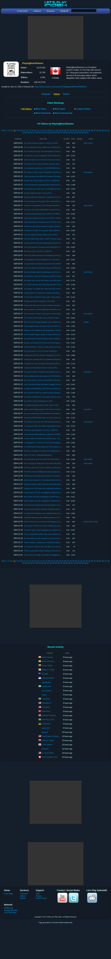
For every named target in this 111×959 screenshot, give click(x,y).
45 (29, 133)
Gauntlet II (87, 372)
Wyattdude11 (46, 682)
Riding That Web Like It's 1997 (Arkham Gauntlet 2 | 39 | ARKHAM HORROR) (52, 305)
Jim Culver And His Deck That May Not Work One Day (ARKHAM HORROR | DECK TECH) (57, 284)
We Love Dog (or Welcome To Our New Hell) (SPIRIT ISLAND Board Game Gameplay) (56, 463)
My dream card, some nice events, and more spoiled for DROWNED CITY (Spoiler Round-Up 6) (59, 280)
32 (81, 130)
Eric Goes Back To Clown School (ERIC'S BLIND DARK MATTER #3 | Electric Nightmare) (57, 380)
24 (60, 130)
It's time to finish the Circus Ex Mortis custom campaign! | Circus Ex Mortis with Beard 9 (56, 467)
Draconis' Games (48, 740)
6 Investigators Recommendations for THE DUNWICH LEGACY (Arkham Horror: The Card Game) (60, 260)
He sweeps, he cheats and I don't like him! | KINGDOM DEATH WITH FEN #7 (52, 289)
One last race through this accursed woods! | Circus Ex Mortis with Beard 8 (51, 505)
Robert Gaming (47, 657)
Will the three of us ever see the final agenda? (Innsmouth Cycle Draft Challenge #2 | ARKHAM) (59, 522)
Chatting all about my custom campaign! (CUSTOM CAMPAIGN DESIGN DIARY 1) (54, 355)
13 (30, 130)
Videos (23, 896)
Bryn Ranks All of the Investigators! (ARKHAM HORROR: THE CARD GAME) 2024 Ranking (57, 497)
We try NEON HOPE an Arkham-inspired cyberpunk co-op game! (47, 393)
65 (83, 133)
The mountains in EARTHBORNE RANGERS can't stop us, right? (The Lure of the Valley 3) (57, 309)
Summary (46, 94)
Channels (24, 894)
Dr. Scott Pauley (48, 753)
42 (108, 130)
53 (51, 133)
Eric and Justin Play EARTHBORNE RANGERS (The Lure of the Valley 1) (51, 413)
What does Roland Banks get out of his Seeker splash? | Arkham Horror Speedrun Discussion (58, 418)
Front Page (8, 894)
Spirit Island (88, 143)
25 (62, 130)
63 (77, 133)
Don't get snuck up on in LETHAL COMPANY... (41, 351)
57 (61, 133)
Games (66, 94)
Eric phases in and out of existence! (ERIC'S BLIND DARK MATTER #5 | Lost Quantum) (56, 276)
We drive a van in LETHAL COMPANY (38, 251)
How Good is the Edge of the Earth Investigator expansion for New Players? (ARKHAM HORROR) (60, 555)
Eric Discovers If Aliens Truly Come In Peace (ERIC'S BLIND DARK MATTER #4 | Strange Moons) (60, 314)
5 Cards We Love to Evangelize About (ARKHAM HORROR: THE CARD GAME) (53, 156)
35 (89, 130)
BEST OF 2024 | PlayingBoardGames (38, 455)
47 (34, 133)
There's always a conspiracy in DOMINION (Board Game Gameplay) (49, 542)
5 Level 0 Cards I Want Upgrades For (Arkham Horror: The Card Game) (50, 530)
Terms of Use (41, 898)
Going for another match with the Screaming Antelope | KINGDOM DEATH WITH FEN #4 (56, 484)
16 (38, 130)
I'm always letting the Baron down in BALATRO (41, 405)
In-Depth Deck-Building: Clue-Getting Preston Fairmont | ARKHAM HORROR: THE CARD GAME (59, 513)
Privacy (39, 896)
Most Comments (43, 113)
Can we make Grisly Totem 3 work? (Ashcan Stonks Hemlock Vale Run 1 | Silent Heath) (56, 239)
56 (58, 133)
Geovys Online (47, 665)
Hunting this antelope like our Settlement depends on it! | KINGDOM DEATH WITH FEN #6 (57, 359)
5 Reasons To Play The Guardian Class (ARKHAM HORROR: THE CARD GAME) (54, 230)
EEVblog (45, 674)
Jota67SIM (46, 728)
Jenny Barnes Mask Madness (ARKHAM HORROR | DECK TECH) (48, 434)
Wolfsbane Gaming (49, 715)
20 (49, 130)
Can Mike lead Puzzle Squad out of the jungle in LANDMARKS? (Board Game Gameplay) (57, 447)
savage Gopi (46, 686)
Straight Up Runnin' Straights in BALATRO (39, 301)
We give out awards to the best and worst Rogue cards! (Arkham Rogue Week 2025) (55, 343)
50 (42, 133)
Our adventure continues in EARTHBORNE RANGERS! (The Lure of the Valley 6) (54, 168)
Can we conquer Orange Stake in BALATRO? (40, 235)
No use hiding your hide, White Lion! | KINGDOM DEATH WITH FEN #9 (50, 147)
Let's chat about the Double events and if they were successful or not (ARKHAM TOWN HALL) (58, 268)
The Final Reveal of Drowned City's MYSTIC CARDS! (43, 222)
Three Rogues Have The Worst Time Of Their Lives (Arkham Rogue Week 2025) (53, 326)
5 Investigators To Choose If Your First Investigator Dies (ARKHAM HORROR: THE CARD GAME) (60, 443)
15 (35, 130)
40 (103, 130)
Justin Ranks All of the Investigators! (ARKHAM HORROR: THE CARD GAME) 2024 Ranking (58, 501)
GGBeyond (8, 908)
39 (100, 130)
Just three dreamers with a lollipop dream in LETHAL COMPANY (47, 517)
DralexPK (45, 749)
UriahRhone (46, 724)
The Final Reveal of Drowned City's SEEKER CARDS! (44, 247)
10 (22, 130)
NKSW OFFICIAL (48, 661)
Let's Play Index (10, 912)
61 (72, 133)
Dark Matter (88, 172)
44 (26, 133)
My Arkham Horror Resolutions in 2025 (38, 401)
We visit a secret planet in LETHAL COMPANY (41, 430)
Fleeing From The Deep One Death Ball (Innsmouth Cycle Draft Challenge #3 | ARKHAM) (56, 488)
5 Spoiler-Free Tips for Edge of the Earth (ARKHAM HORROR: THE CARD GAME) (54, 363)
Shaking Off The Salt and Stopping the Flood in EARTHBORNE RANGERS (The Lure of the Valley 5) (61, 243)
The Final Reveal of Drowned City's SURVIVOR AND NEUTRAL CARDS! (50, 201)
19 (46, 130)
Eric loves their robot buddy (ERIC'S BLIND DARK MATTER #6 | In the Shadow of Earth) (56, 210)
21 (52, 130)
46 (32, 133)
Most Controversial (63, 113)
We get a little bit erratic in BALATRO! (37, 193)
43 (23, 133)
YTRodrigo (46, 699)
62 (75, 133)
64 (80, 133)
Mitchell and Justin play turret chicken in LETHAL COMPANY (46, 476)
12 (27, 130)
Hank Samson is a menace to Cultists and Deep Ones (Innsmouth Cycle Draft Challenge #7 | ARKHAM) (62, 293)
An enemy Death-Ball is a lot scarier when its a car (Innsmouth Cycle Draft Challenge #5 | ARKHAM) (60, 397)
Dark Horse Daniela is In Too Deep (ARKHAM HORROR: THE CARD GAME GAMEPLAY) (57, 480)
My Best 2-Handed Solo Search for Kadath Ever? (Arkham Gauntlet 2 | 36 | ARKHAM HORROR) (59, 451)
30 (76, 130)
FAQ (37, 894)
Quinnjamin (46, 707)
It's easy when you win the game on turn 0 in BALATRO (44, 538)
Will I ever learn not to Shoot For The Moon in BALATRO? (45, 160)
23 (57, 130)
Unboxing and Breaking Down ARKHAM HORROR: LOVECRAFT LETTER (51, 214)
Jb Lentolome (47, 691)
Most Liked (60, 109)
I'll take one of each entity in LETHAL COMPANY (42, 180)
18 (43, 130)
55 (56, 133)
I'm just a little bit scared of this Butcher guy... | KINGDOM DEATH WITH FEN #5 (53, 438)
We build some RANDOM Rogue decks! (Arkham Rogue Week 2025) (49, 339)
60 (69, 133)
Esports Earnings (11, 910)
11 (24, 130)
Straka (44, 695)
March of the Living (91, 522)
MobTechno (46, 711)
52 (48, 133)
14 (33, 130)
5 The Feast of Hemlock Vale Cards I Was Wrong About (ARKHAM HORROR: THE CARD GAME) (60, 297)
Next (87, 133)
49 (40, 133)
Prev (4, 130)
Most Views (41, 109)
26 (65, 130)
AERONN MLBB (48, 678)
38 (97, 130)
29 (73, 130)
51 (45, 133)
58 (64, 133)
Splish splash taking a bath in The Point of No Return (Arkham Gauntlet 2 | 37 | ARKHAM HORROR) (60, 409)
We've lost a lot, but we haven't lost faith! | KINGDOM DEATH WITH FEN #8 (52, 226)
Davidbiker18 (46, 703)
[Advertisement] (55, 37)
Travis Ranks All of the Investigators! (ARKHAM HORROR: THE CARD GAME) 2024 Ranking (58, 492)
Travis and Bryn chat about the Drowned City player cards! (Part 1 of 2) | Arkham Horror (56, 176)
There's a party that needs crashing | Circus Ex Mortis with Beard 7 (48, 551)
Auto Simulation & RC (49, 757)
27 (68, 130)
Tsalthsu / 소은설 (48, 670)
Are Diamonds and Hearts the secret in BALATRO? (42, 264)
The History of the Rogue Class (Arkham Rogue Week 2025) (46, 318)
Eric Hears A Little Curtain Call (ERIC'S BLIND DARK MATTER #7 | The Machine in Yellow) (57, 172)
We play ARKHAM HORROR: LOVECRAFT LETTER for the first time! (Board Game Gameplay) (59, 197)
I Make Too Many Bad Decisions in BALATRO (40, 368)
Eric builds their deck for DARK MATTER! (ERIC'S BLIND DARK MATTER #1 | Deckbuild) (56, 459)
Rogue (86, 322)
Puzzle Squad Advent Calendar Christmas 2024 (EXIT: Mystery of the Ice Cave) (53, 509)
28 (70, 130)
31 (78, 130)
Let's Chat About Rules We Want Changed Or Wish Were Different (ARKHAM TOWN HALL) (57, 384)
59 (67, 133)
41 (106, 130)
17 (41, 130)
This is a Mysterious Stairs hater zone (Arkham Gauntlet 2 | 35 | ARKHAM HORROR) (55, 534)
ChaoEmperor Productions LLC (53, 736)
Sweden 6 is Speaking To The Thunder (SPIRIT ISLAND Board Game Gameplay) (53, 205)
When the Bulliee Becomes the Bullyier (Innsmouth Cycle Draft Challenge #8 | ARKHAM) (56, 255)
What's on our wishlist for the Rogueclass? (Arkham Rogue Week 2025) (50, 330)
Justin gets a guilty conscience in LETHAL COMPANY (43, 218)
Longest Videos (83, 109)
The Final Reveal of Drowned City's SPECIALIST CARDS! (45, 185)
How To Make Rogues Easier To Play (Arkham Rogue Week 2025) (48, 334)
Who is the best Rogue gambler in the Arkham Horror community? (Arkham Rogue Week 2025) (58, 322)
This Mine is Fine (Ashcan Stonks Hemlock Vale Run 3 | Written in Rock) (50, 164)
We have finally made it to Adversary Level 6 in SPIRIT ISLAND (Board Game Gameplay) (56, 272)
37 (95, 130)
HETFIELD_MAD (48, 720)
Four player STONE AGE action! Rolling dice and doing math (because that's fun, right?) (56, 526)
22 (54, 130)
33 (84, 130)
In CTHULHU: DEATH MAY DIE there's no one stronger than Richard (49, 547)
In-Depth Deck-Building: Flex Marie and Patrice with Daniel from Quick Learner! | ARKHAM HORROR (61, 388)
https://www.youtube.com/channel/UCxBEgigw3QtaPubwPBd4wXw (61, 87)
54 (53, 133)
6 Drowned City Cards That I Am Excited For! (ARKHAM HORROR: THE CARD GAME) (56, 189)
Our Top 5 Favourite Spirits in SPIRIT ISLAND (40, 143)
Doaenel (45, 732)
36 (92, 130)
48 (37, 133)
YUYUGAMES (47, 744)
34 (87, 130)
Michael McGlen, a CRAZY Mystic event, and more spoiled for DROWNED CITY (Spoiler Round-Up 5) (61, 347)
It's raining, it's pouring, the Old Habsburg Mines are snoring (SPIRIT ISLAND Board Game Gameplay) (61, 422)
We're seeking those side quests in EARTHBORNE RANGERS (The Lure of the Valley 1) (56, 376)
